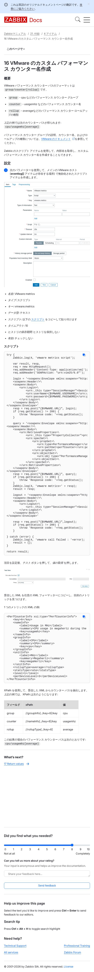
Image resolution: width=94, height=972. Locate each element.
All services (11, 955)
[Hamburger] (87, 20)
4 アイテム (50, 33)
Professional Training (77, 948)
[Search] (77, 20)
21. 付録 (35, 33)
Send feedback (47, 888)
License (68, 969)
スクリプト (38, 318)
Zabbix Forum (72, 955)
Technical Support (15, 948)
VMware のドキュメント (56, 138)
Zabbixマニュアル (15, 33)
